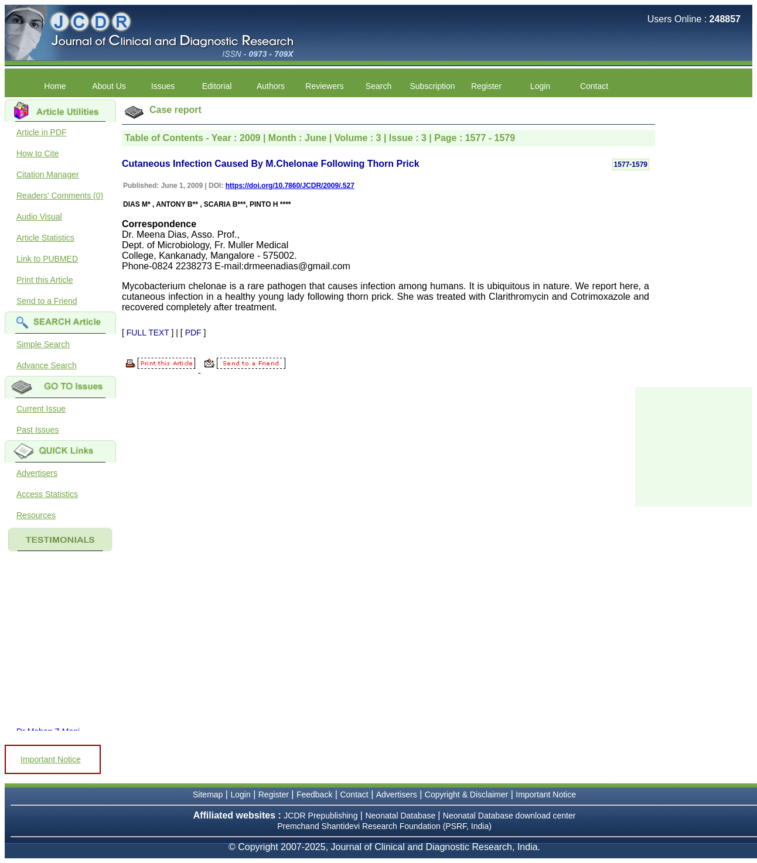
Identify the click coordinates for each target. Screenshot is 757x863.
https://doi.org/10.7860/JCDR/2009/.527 (290, 185)
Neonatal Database (401, 815)
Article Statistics (45, 237)
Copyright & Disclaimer (466, 794)
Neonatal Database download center (509, 815)
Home (55, 86)
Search (378, 86)
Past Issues (37, 429)
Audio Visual (39, 216)
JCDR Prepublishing (320, 815)
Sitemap (208, 794)
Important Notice (51, 759)
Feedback (314, 794)
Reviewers (324, 86)
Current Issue (41, 408)
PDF (193, 332)
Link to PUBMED (47, 258)
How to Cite (37, 153)
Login (540, 86)
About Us (109, 86)
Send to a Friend (46, 301)
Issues (163, 86)
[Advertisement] (693, 445)
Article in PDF (41, 132)
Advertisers (36, 473)
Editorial (217, 86)
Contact (594, 86)
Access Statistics (47, 494)
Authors (271, 86)
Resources (36, 515)
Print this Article (44, 280)
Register (486, 86)
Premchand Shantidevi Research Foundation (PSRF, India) (384, 826)
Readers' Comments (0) (59, 195)
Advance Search (46, 365)
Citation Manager (47, 174)
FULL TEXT (148, 332)
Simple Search (43, 344)
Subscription (432, 86)
